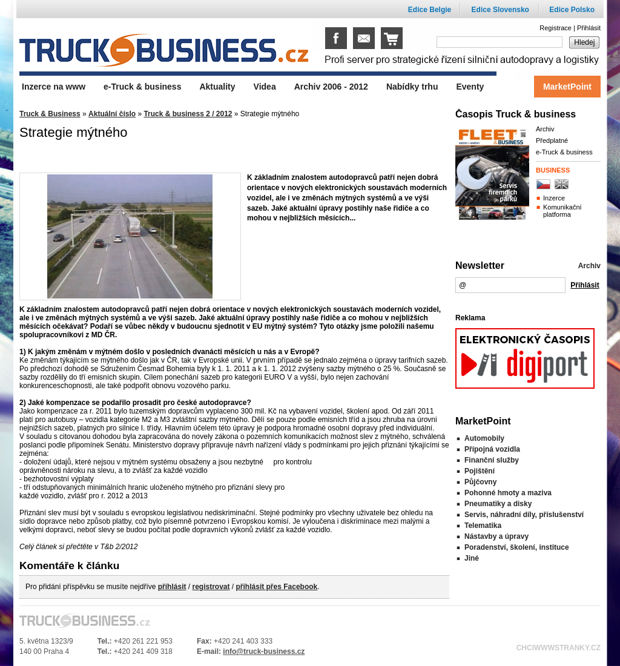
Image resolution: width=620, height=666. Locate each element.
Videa (265, 86)
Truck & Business (50, 114)
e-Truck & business (564, 152)
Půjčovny (480, 482)
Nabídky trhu (412, 86)
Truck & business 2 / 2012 (187, 114)
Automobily (484, 438)
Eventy (470, 86)
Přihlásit (589, 27)
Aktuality (217, 86)
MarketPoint (567, 86)
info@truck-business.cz (264, 651)
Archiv (545, 129)
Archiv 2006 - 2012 (331, 86)
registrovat (210, 586)
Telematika (482, 525)
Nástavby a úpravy (496, 536)
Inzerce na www (53, 86)
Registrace (555, 27)
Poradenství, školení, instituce (516, 547)
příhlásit (172, 586)
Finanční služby (491, 460)
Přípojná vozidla (492, 449)
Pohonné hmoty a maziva (508, 493)
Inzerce (554, 198)
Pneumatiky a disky (498, 504)
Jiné (471, 558)
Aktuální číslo (112, 114)
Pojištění (479, 471)
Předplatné (552, 140)
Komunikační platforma (562, 210)
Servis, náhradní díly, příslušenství (524, 514)
